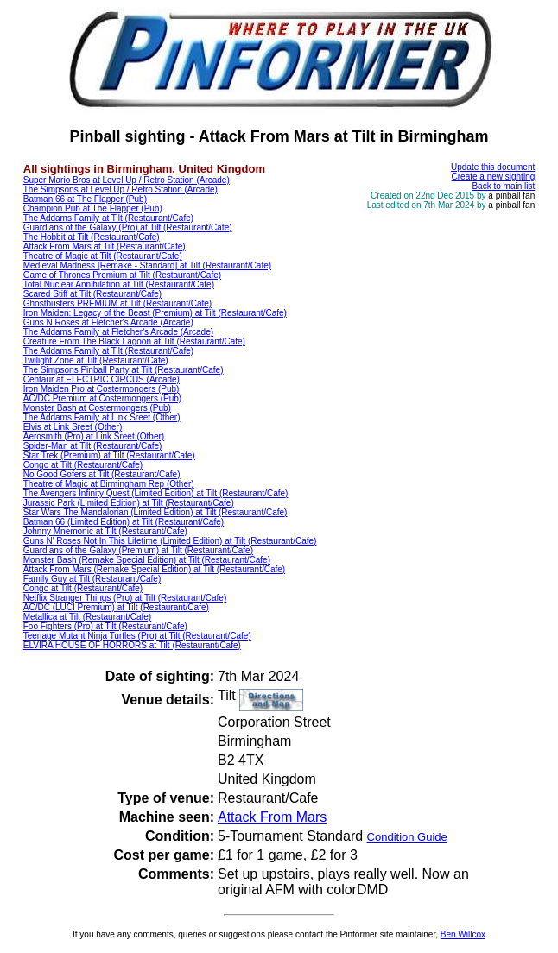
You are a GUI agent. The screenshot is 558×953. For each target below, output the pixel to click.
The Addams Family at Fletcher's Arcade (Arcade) (118, 332)
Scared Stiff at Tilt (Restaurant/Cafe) (92, 294)
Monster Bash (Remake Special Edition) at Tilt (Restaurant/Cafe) (146, 560)
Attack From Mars (272, 817)
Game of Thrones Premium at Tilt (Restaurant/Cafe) (122, 275)
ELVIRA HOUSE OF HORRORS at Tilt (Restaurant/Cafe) (132, 645)
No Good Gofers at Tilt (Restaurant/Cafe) (102, 474)
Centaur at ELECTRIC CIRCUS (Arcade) (101, 379)
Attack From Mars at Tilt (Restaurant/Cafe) (104, 246)
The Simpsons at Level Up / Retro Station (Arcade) (120, 189)
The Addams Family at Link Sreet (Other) (102, 417)
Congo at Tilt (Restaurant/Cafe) (83, 465)
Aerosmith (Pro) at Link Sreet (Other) (93, 436)
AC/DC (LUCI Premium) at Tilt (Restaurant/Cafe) (116, 607)
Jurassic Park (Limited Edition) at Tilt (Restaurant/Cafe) (128, 503)
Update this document (493, 167)
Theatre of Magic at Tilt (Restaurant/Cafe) (102, 256)
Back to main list (503, 186)
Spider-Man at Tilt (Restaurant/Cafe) (92, 446)
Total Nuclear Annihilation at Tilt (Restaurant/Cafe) (118, 284)
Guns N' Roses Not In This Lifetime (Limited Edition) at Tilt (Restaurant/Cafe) (170, 541)
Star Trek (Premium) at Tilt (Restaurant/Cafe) (109, 455)
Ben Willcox (463, 934)
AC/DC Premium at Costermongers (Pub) (102, 398)
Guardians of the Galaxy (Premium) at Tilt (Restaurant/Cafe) (138, 550)
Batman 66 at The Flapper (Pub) (85, 199)
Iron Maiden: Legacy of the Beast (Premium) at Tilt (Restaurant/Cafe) (155, 313)
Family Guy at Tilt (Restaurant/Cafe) (92, 579)
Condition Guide (407, 836)
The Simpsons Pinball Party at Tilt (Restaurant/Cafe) (123, 370)
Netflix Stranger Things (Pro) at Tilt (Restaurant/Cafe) (124, 598)
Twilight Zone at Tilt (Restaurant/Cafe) (95, 360)
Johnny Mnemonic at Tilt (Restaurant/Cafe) (105, 531)
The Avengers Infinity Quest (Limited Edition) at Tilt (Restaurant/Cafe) (156, 493)
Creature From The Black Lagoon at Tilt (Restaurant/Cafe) (134, 341)
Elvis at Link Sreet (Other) (72, 427)
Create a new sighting (494, 176)
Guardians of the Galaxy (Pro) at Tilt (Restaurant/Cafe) (127, 227)
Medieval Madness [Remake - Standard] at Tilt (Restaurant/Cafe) (147, 265)
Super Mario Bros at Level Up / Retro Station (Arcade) (126, 180)
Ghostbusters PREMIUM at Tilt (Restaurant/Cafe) (117, 303)
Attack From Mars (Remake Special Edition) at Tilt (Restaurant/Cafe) (154, 569)
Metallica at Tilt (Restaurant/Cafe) (87, 617)
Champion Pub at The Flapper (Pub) (92, 208)
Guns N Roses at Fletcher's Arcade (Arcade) (108, 322)
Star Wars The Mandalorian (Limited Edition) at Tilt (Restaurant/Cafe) (155, 512)
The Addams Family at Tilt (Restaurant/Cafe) (108, 218)
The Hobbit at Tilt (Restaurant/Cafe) (91, 237)
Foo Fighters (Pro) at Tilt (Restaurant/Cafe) (105, 626)
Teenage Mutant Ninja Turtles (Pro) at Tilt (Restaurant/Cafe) (137, 636)
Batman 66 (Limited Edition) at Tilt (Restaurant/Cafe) (123, 522)
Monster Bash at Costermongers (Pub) (97, 408)
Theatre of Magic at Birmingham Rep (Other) (108, 484)
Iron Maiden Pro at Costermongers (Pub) (101, 389)
